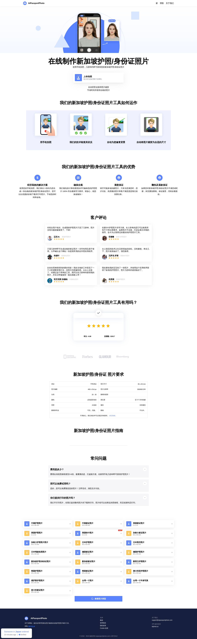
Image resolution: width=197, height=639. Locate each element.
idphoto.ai (31, 626)
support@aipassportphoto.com (162, 620)
